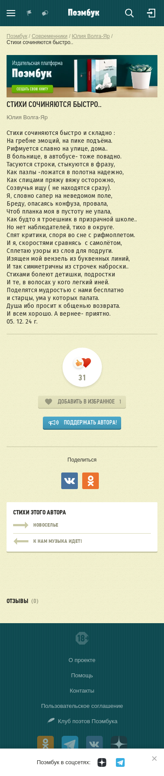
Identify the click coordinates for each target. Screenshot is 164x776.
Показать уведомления (29, 13)
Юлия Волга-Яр (27, 117)
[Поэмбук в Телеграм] (120, 762)
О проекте (82, 660)
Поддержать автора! (90, 422)
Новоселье (82, 525)
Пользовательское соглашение (82, 706)
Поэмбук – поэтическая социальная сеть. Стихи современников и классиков (83, 13)
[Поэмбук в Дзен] (102, 762)
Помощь (82, 675)
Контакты (82, 690)
